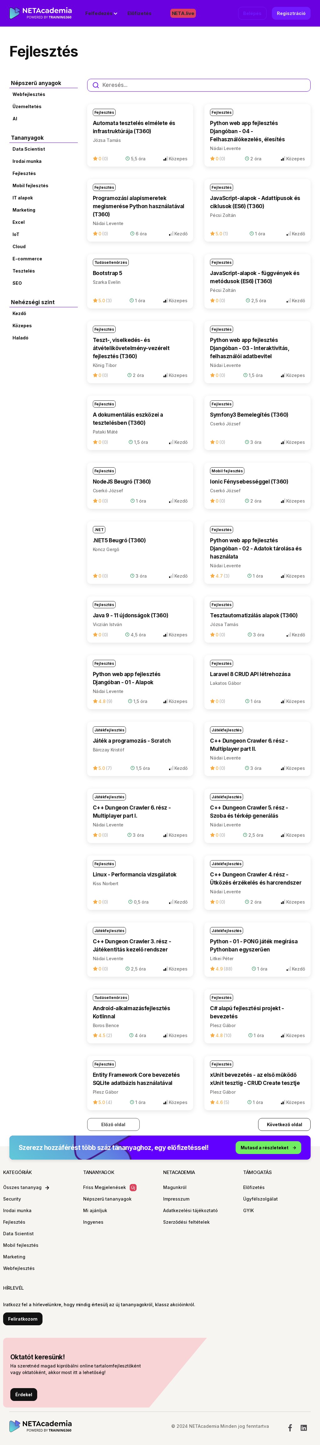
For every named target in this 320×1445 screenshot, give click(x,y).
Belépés (252, 13)
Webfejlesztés (28, 94)
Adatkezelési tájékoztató (190, 1210)
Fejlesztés (24, 173)
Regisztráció (291, 13)
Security (12, 1199)
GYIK (248, 1210)
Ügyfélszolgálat (260, 1199)
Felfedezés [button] (98, 13)
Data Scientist (28, 149)
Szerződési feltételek (186, 1222)
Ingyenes (93, 1222)
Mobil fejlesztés (30, 185)
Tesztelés (23, 270)
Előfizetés (139, 13)
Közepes (22, 325)
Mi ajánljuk (95, 1210)
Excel (18, 222)
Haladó (20, 337)
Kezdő (19, 313)
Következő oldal (284, 1124)
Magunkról (175, 1187)
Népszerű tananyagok (107, 1199)
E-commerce (27, 258)
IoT (15, 234)
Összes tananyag (26, 1187)
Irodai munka (27, 161)
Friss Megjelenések (110, 1187)
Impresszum (176, 1199)
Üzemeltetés (27, 106)
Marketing (23, 210)
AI (14, 118)
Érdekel (23, 1394)
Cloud (19, 246)
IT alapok (22, 197)
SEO (17, 283)
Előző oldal (113, 1124)
